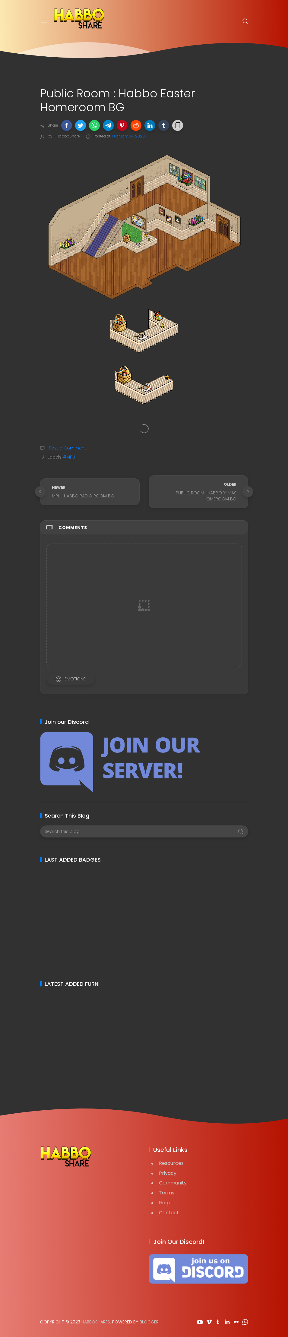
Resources (171, 1163)
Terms (166, 1192)
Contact (169, 1212)
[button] (66, 125)
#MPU (69, 457)
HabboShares (95, 1322)
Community (173, 1182)
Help (164, 1202)
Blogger (149, 1322)
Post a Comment (67, 448)
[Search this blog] (144, 831)
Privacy (167, 1173)
